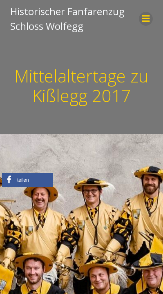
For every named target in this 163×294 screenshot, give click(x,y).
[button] (27, 180)
